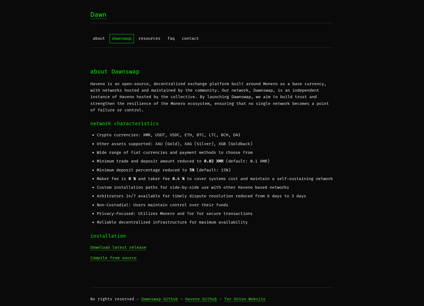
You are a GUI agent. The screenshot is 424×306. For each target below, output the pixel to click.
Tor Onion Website (245, 299)
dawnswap (121, 38)
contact (190, 38)
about (99, 38)
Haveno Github (201, 299)
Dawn (98, 15)
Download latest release (118, 247)
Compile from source (113, 258)
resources (149, 38)
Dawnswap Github (159, 299)
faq (171, 38)
